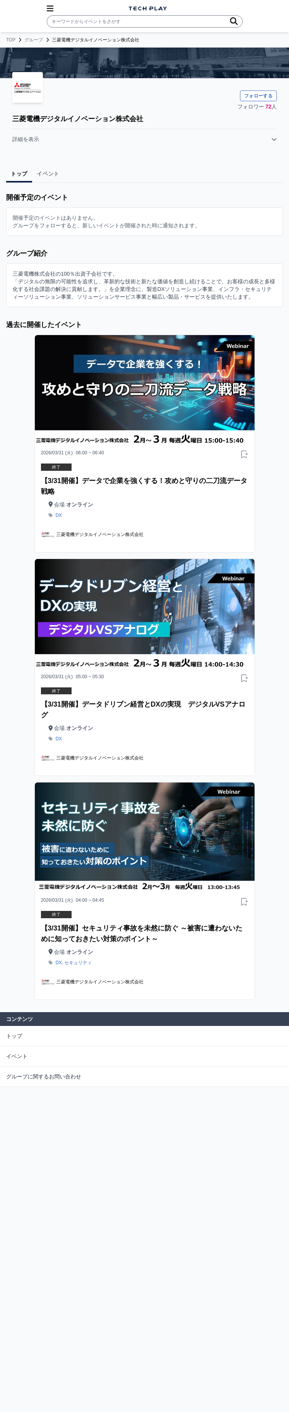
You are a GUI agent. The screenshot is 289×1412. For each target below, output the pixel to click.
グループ (33, 40)
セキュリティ (78, 962)
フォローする (258, 96)
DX (59, 515)
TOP (10, 40)
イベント (17, 1056)
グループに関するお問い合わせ (43, 1076)
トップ (14, 1036)
